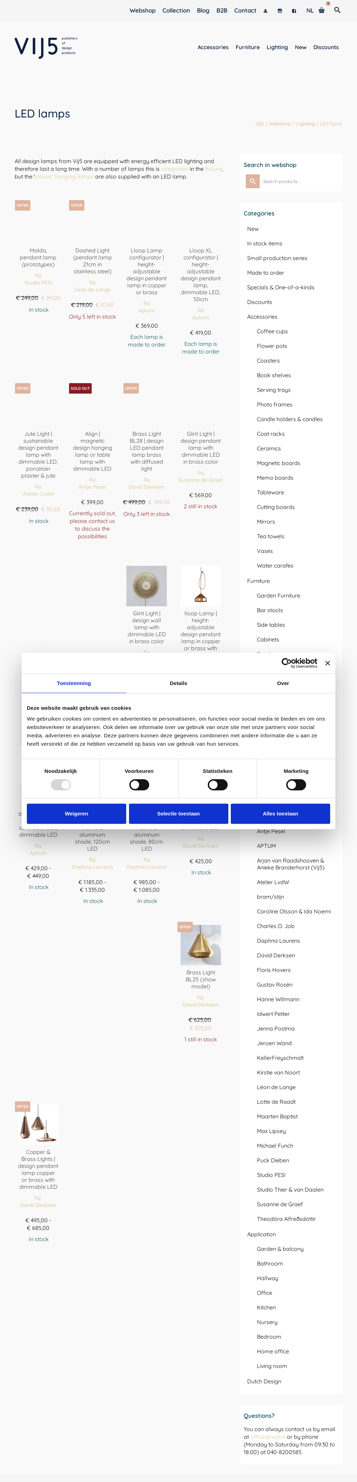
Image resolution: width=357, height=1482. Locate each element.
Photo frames (275, 404)
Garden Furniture (278, 595)
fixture (213, 168)
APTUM (266, 845)
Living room (272, 1365)
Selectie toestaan (178, 813)
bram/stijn (270, 896)
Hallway (267, 1278)
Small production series (277, 257)
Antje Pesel (92, 487)
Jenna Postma (276, 1028)
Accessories (262, 316)
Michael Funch (275, 1145)
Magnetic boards (279, 462)
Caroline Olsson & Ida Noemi (294, 911)
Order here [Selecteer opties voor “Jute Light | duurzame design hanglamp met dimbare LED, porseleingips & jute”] (38, 538)
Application (261, 1234)
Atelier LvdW (38, 494)
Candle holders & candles (290, 419)
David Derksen (147, 487)
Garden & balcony (280, 1248)
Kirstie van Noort (278, 1072)
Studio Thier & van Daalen (290, 1189)
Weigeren (76, 813)
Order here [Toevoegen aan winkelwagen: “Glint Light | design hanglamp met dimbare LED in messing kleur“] (200, 523)
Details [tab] (178, 683)
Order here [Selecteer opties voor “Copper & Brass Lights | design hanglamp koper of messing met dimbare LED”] (38, 1256)
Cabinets (268, 639)
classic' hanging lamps (64, 176)
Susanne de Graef (200, 480)
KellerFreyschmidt (280, 1057)
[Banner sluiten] (327, 663)
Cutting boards (276, 506)
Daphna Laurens (92, 867)
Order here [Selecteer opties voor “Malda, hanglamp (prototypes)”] (38, 327)
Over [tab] (283, 683)
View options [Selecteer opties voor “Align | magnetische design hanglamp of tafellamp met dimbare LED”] (92, 553)
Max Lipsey (271, 1130)
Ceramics (269, 448)
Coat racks (271, 433)
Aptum (146, 310)
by (38, 275)
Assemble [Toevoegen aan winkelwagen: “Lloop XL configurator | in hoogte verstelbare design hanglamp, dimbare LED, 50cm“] (201, 369)
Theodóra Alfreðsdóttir (286, 1218)
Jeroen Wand (274, 1043)
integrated (175, 168)
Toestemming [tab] (74, 683)
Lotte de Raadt (276, 1101)
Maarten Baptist (277, 1116)
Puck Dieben (273, 1160)
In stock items (264, 243)
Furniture (258, 580)
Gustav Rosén (275, 984)
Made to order (265, 272)
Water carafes (275, 565)
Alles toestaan (280, 813)
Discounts (259, 301)
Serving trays (274, 389)
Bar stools (270, 610)
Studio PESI (38, 282)
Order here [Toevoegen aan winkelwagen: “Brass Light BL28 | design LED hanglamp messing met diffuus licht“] (146, 531)
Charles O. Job (276, 925)
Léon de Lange (92, 289)
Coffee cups (272, 331)
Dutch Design (264, 1381)
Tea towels (270, 536)
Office (264, 1292)
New (253, 228)
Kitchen (266, 1307)
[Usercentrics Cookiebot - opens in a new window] (286, 663)
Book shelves (274, 375)
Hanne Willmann (278, 999)
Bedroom (269, 1336)
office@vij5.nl (268, 1436)
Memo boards (275, 477)
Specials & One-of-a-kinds (280, 287)
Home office (273, 1351)
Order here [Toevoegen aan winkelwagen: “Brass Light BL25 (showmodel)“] (200, 1057)
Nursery (267, 1321)
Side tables (271, 624)
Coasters (268, 360)
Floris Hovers (274, 969)
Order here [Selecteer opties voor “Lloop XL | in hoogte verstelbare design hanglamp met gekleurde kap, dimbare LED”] (38, 904)
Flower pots (272, 345)
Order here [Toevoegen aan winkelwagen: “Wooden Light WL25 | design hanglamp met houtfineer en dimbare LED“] (200, 890)
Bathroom (270, 1263)
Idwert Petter (273, 1013)
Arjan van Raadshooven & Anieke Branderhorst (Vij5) (291, 864)
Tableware (270, 492)
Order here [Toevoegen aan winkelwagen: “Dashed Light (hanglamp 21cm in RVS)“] (92, 334)
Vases (265, 550)
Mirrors (266, 521)
